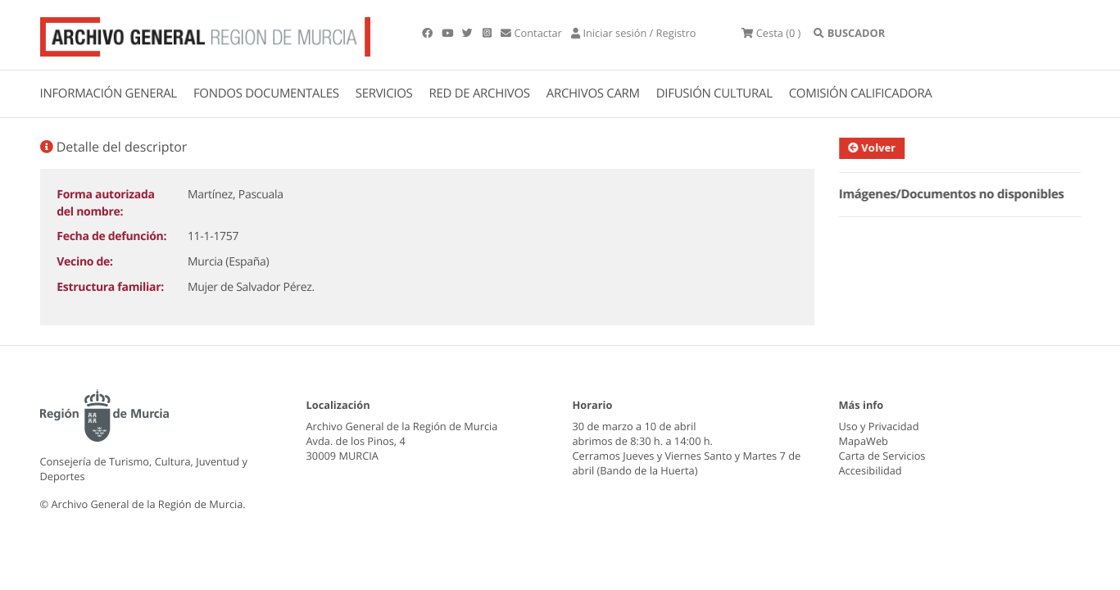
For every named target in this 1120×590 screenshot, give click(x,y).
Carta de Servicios (882, 455)
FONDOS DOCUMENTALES (266, 93)
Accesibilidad (870, 470)
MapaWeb (863, 440)
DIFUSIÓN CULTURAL (714, 93)
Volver (879, 147)
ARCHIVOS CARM (593, 93)
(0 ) (770, 32)
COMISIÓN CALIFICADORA (860, 93)
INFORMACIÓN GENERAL (108, 93)
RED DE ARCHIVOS (479, 93)
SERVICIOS (384, 93)
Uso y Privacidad (879, 426)
